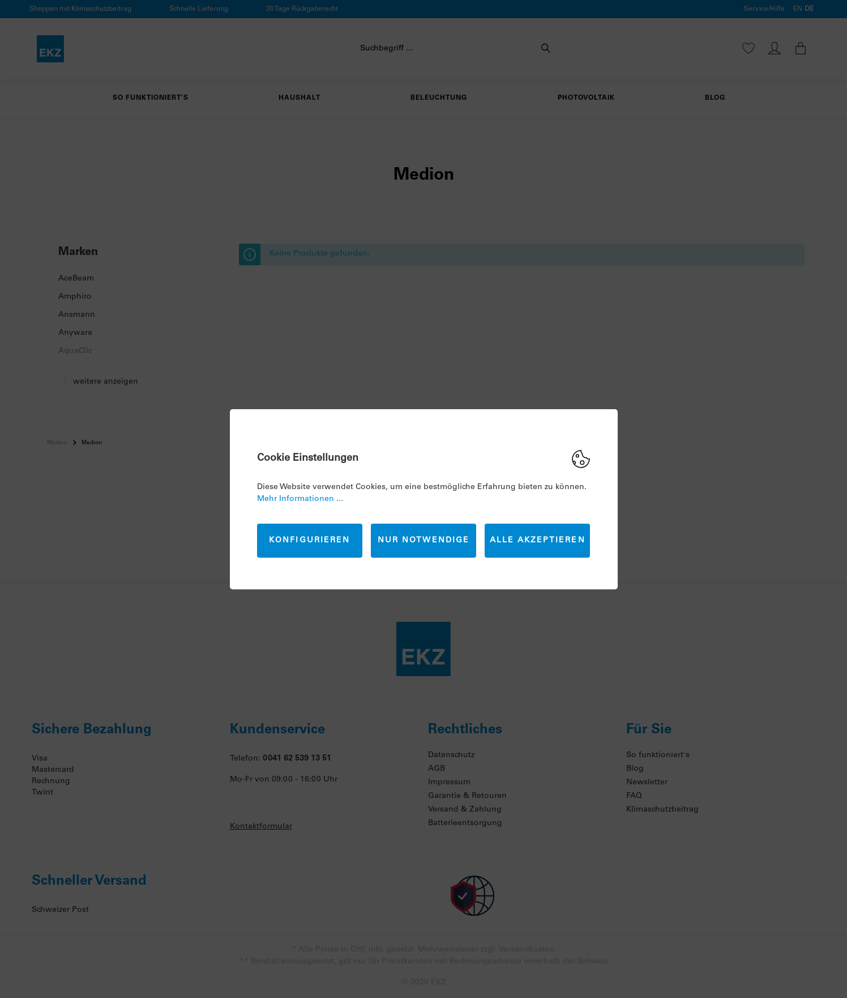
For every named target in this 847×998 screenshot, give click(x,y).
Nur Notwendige (423, 541)
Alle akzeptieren (537, 541)
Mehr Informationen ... (300, 499)
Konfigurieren (309, 541)
